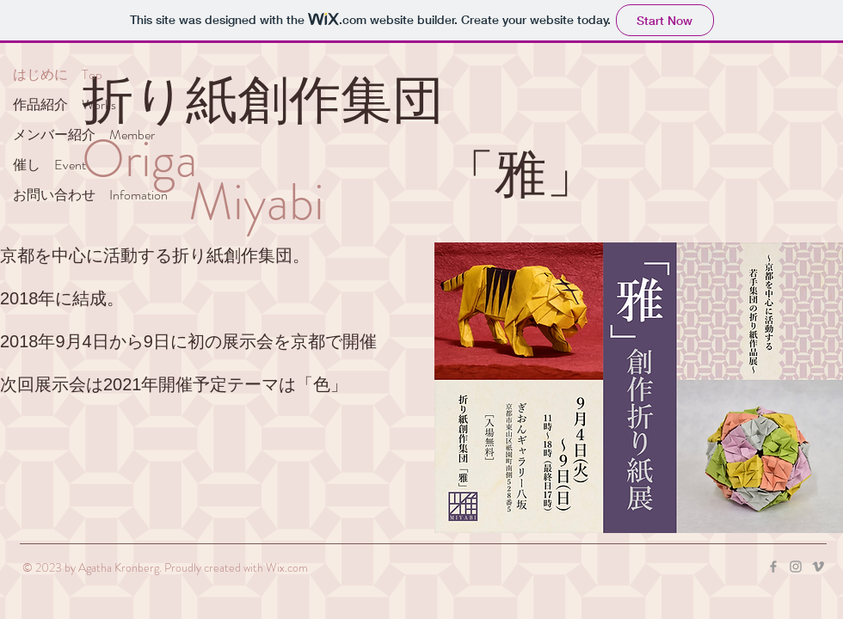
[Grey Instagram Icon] (795, 566)
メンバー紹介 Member (84, 134)
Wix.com (287, 567)
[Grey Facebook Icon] (773, 566)
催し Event (49, 165)
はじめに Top (57, 74)
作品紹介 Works (64, 104)
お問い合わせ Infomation (90, 195)
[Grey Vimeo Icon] (818, 566)
